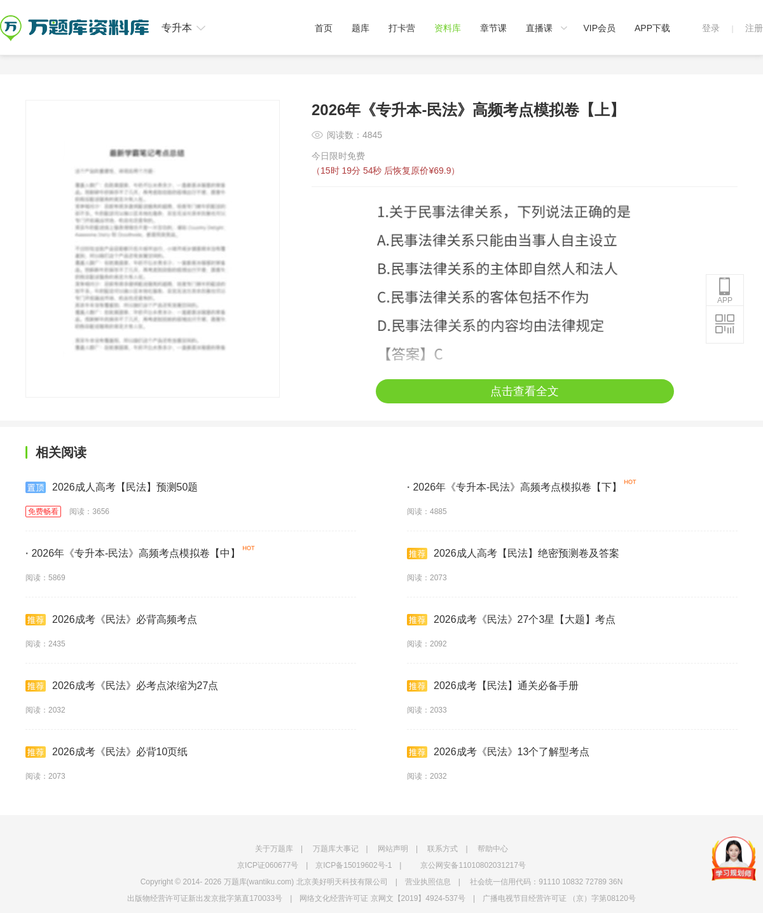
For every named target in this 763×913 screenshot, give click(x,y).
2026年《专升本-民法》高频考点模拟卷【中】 (132, 553)
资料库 (447, 28)
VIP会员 (599, 28)
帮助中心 (493, 848)
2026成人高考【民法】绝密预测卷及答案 (513, 553)
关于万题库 (274, 848)
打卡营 (401, 28)
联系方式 (442, 848)
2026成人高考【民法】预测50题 (111, 487)
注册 (754, 28)
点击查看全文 (524, 391)
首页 (324, 28)
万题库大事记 (336, 848)
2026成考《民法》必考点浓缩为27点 (121, 686)
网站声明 (393, 848)
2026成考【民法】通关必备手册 (493, 686)
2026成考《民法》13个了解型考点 (498, 752)
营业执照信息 (428, 881)
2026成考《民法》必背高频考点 (111, 619)
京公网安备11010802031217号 (472, 865)
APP (724, 291)
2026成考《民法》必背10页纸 (106, 752)
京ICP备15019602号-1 (353, 865)
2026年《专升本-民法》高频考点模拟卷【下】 (514, 487)
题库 (360, 28)
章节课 (493, 28)
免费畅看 (43, 511)
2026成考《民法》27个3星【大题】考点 (511, 619)
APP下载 (652, 28)
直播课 (539, 28)
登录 (711, 28)
